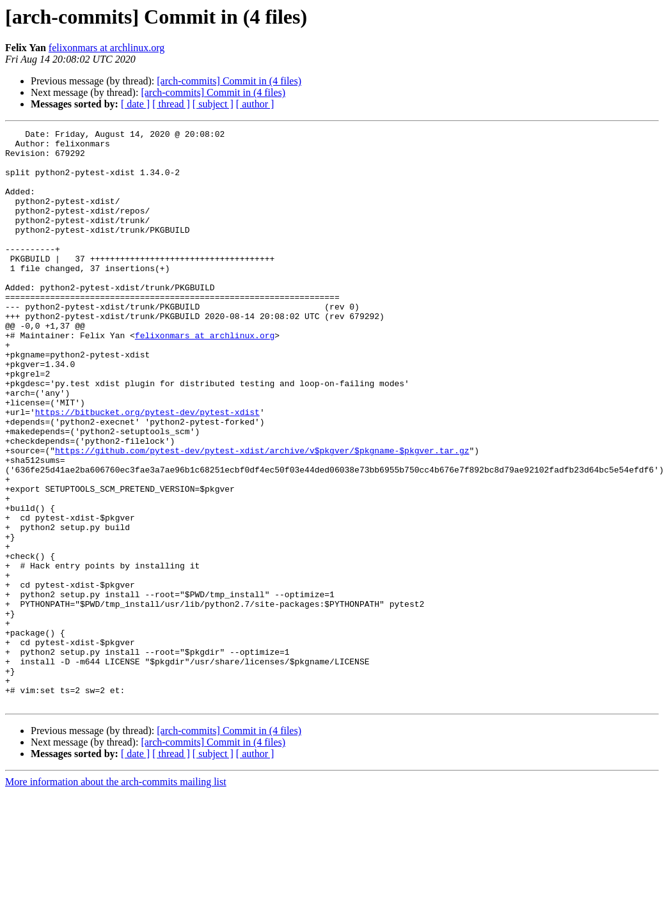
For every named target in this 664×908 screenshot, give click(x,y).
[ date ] (135, 103)
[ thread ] (171, 103)
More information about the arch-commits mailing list (115, 896)
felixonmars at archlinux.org (106, 47)
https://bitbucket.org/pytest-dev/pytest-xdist (147, 469)
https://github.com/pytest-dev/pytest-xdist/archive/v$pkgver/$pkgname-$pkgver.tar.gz (262, 515)
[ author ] (255, 103)
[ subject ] (213, 103)
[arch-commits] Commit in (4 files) (229, 80)
